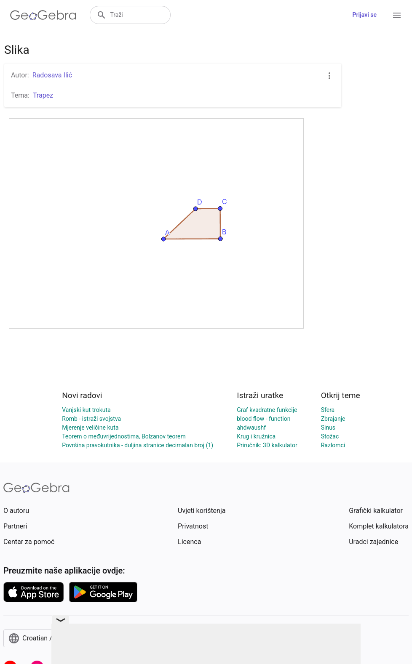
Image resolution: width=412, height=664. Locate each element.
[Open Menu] (397, 15)
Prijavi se (364, 14)
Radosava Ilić (52, 75)
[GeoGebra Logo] (43, 15)
